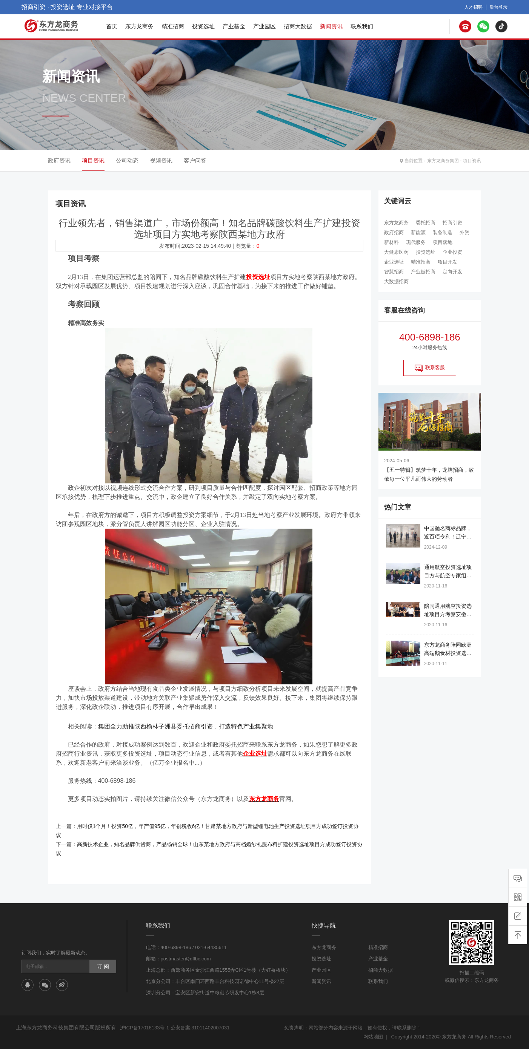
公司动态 (127, 160)
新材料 (391, 242)
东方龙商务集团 (443, 160)
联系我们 (362, 26)
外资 (464, 232)
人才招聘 (473, 7)
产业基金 (234, 26)
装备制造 (442, 232)
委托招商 (425, 222)
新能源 (418, 232)
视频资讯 (161, 160)
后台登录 (498, 7)
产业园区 (264, 26)
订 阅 (103, 966)
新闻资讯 (331, 26)
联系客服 (430, 368)
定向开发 (452, 272)
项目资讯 (472, 160)
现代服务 (416, 242)
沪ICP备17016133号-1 (144, 1028)
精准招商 (172, 26)
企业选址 (394, 262)
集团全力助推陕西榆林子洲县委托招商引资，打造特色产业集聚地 (185, 726)
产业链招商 (423, 272)
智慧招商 (394, 272)
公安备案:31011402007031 (200, 1028)
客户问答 (195, 160)
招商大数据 (298, 26)
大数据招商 (396, 281)
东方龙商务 (139, 26)
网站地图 (373, 1037)
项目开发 (447, 262)
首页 (111, 26)
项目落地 (442, 242)
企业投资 (452, 252)
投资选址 (203, 26)
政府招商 (394, 232)
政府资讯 (59, 160)
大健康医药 (396, 252)
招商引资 (452, 222)
